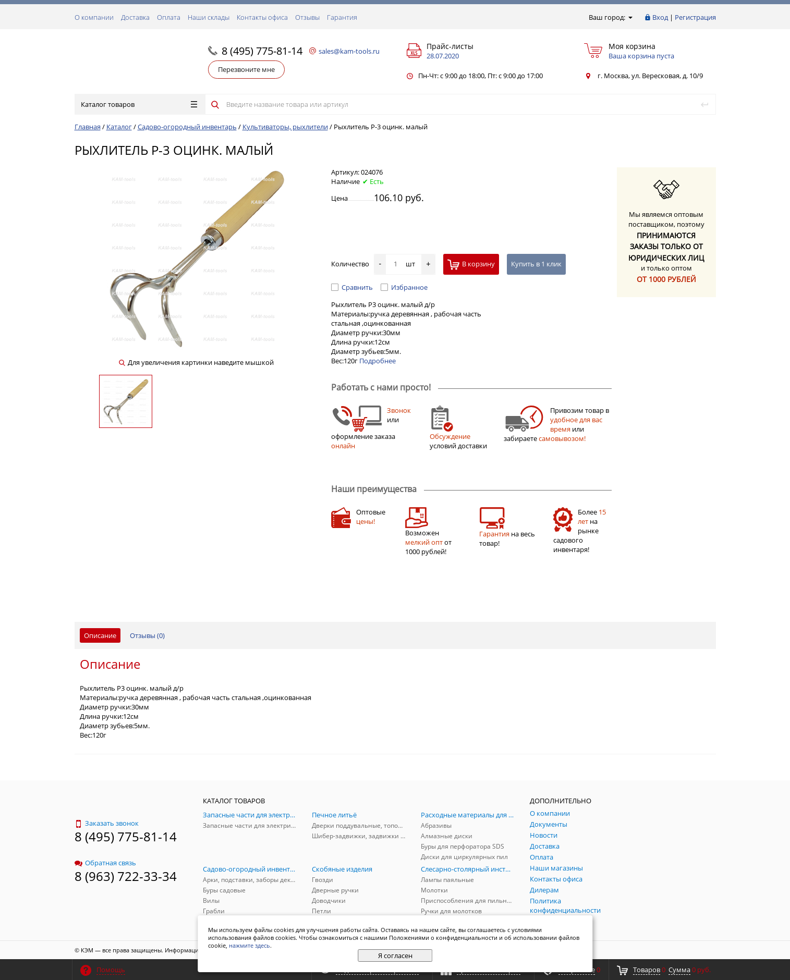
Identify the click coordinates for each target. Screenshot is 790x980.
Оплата (168, 17)
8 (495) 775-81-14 (262, 51)
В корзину (471, 265)
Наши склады (208, 17)
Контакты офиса (262, 17)
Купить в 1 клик (536, 263)
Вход (660, 17)
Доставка (135, 17)
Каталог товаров (139, 104)
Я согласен (395, 955)
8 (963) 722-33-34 (126, 876)
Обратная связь (105, 862)
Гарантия (342, 17)
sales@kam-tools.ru (349, 51)
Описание (100, 635)
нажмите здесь (249, 945)
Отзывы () (147, 635)
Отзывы (307, 17)
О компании (94, 17)
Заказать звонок (107, 823)
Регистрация (695, 17)
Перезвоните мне (246, 69)
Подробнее (377, 360)
